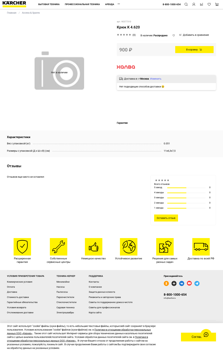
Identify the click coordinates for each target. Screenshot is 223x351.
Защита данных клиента (102, 292)
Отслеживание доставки (20, 312)
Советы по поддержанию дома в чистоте (111, 302)
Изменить (155, 78)
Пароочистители (65, 297)
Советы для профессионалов (104, 307)
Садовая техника (65, 307)
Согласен (198, 337)
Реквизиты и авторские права (105, 297)
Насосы (60, 287)
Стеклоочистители (66, 302)
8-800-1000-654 (175, 294)
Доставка (12, 292)
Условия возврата (16, 307)
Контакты (94, 281)
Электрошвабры (65, 312)
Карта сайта (95, 312)
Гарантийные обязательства (22, 302)
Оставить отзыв (166, 218)
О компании (95, 287)
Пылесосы (62, 292)
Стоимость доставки (18, 297)
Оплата (11, 287)
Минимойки (63, 281)
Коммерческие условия (19, 281)
